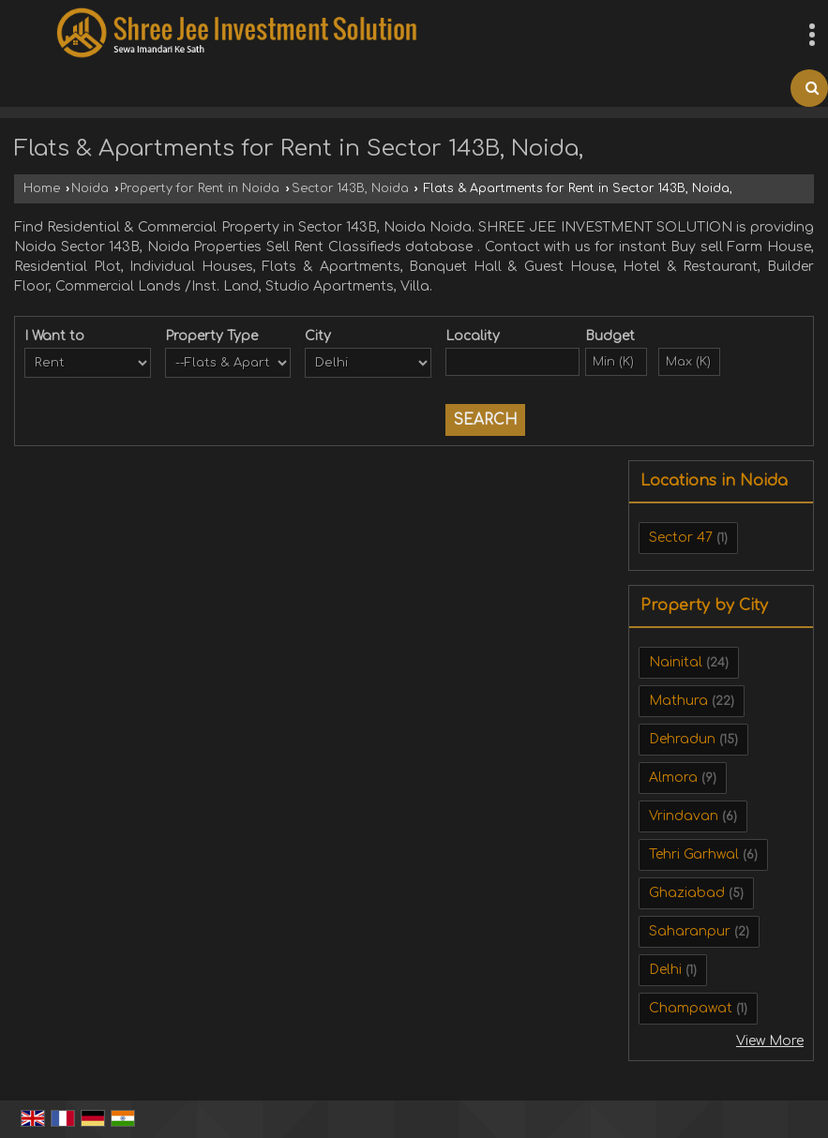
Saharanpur (689, 931)
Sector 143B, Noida (350, 188)
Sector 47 (681, 538)
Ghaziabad (687, 893)
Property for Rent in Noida (199, 188)
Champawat (690, 1008)
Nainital (675, 662)
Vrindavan (683, 816)
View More (770, 1041)
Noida (90, 188)
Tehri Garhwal (694, 854)
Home (41, 188)
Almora (673, 778)
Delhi (665, 970)
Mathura (678, 701)
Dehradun (682, 739)
